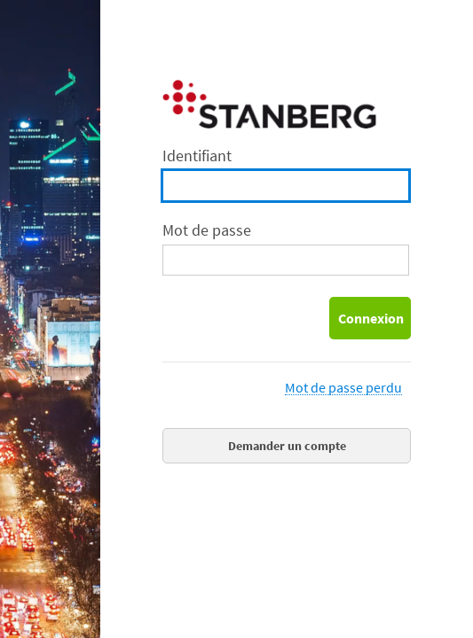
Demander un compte (287, 446)
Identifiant (197, 155)
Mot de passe (206, 230)
